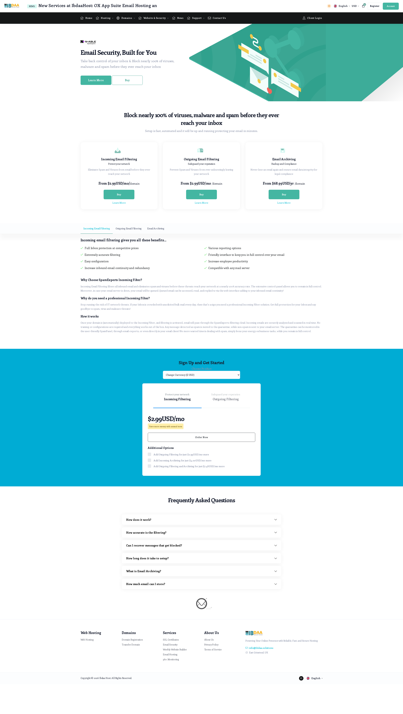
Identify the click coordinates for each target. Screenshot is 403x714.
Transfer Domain (131, 644)
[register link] (375, 6)
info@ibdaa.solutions (259, 647)
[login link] (391, 6)
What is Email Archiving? (143, 571)
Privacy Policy (211, 644)
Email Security (170, 644)
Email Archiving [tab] (155, 228)
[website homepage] (12, 6)
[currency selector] (355, 6)
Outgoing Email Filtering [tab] (129, 228)
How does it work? (138, 519)
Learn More (96, 80)
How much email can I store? (145, 584)
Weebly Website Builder (175, 649)
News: (32, 6)
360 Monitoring (171, 659)
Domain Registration (132, 639)
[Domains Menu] (124, 18)
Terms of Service (213, 649)
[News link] (177, 18)
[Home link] (86, 18)
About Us (209, 639)
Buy (127, 80)
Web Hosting (87, 639)
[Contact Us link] (217, 18)
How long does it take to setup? (147, 558)
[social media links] (301, 678)
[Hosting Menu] (103, 18)
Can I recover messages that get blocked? (154, 545)
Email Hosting (170, 654)
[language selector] (342, 6)
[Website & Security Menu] (152, 18)
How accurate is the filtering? (146, 532)
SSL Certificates (171, 639)
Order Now (201, 437)
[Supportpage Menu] (194, 18)
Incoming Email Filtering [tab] (96, 228)
